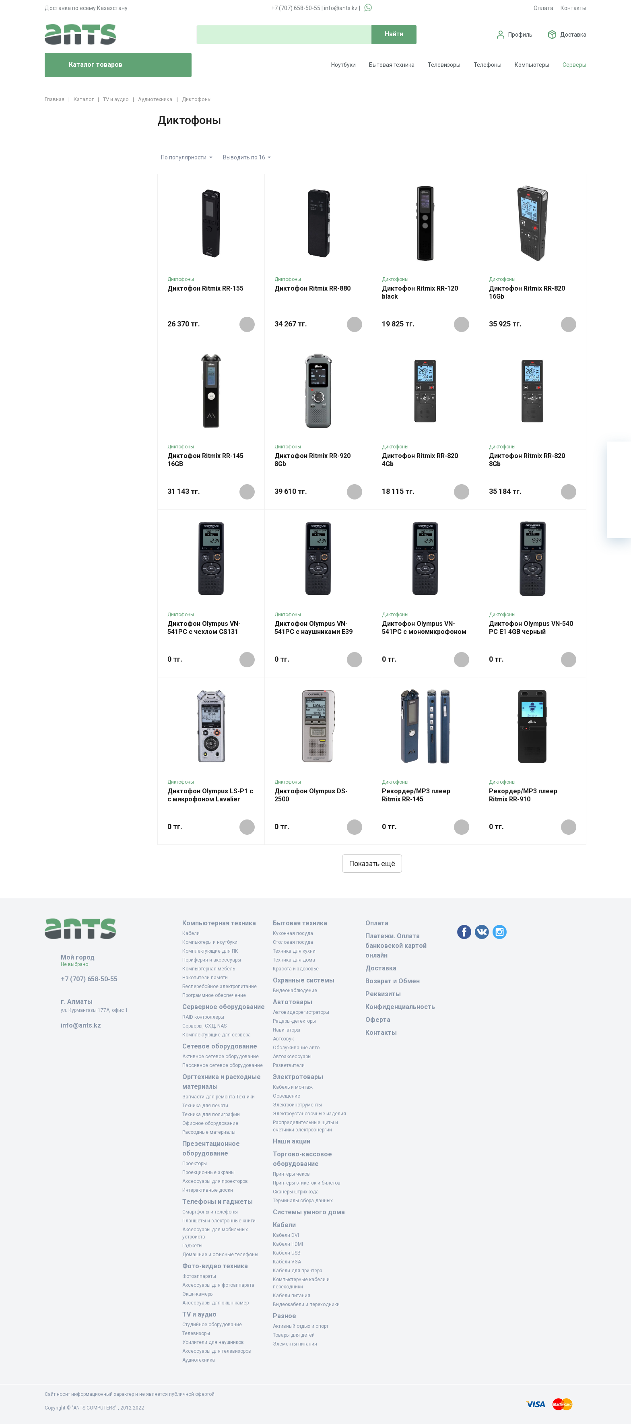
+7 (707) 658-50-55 (295, 8)
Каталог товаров (86, 65)
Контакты (573, 8)
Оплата (543, 8)
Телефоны (487, 65)
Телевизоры (444, 65)
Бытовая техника (391, 65)
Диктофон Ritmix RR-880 (312, 288)
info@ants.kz (341, 8)
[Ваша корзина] (619, 454)
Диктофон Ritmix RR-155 (205, 288)
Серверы (574, 65)
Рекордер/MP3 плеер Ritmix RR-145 (416, 795)
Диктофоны (180, 279)
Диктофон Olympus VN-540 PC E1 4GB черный (531, 628)
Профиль (520, 34)
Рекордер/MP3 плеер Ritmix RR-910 (523, 795)
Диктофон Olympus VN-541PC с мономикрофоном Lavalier (424, 632)
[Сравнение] (619, 502)
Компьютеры (532, 65)
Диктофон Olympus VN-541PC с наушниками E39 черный (313, 632)
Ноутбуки (343, 65)
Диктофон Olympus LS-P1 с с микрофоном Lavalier (210, 795)
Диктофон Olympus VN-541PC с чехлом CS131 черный (204, 632)
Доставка (573, 34)
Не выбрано (77, 964)
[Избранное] (619, 478)
